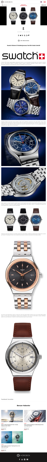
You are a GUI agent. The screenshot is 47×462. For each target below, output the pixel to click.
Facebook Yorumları (7, 399)
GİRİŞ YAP (43, 5)
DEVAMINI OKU (3, 450)
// (23, 31)
